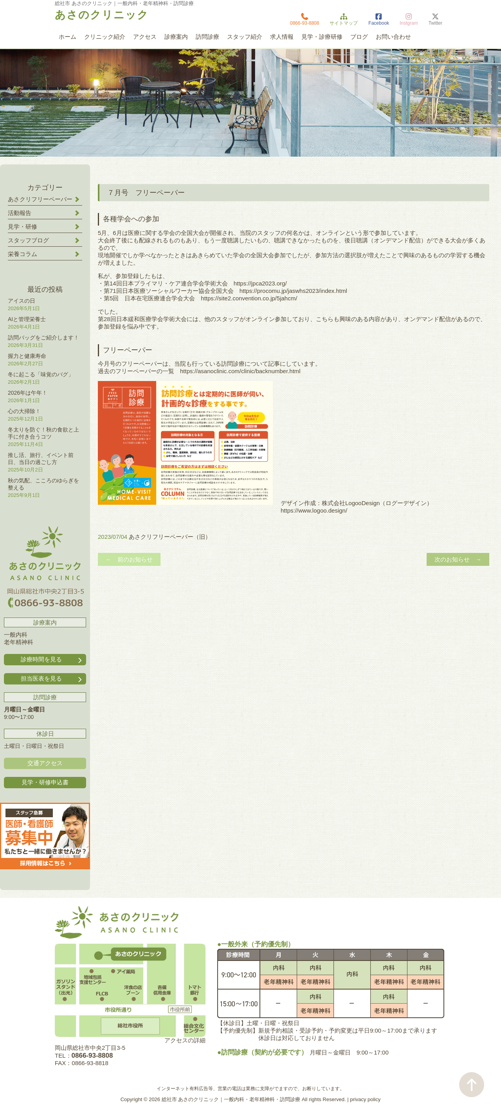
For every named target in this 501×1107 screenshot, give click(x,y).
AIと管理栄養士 (27, 319)
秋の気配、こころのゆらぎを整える (43, 484)
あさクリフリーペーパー (40, 199)
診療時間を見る (52, 659)
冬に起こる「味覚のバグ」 (41, 374)
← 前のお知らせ (129, 559)
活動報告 (19, 212)
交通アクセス (45, 763)
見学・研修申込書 (45, 782)
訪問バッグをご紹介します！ (43, 337)
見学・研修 (22, 226)
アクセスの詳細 (184, 1040)
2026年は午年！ (27, 393)
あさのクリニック (102, 15)
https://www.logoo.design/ (314, 510)
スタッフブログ (28, 240)
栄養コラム (22, 254)
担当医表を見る (52, 679)
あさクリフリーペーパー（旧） (170, 536)
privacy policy (365, 1099)
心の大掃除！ (24, 411)
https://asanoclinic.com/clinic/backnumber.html (240, 371)
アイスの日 (21, 301)
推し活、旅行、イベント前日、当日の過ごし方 (41, 458)
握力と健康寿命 (27, 356)
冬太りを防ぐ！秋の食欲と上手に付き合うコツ (43, 433)
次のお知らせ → (457, 559)
